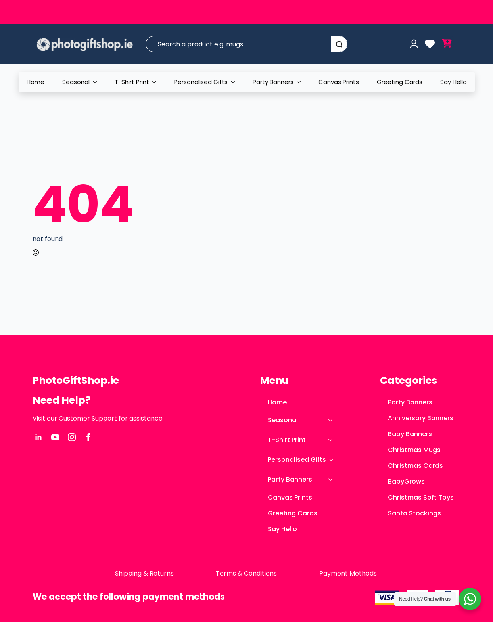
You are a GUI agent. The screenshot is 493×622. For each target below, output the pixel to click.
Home (35, 82)
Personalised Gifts (201, 82)
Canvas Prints (338, 82)
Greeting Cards (399, 82)
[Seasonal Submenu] (97, 82)
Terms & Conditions (246, 573)
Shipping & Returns (144, 573)
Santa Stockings (414, 513)
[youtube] (55, 437)
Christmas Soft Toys (421, 497)
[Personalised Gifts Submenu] (235, 82)
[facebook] (88, 437)
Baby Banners (410, 433)
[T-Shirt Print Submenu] (156, 82)
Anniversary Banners (420, 418)
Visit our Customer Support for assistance (98, 418)
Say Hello (453, 82)
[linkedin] (38, 437)
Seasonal (76, 82)
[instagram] (72, 437)
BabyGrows (406, 481)
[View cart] (447, 44)
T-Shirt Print (132, 82)
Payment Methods (348, 573)
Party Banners (273, 82)
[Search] (339, 44)
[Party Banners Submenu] (301, 82)
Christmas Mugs (414, 449)
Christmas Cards (415, 465)
